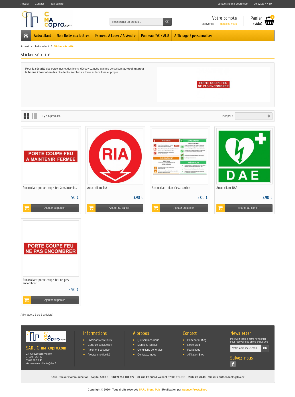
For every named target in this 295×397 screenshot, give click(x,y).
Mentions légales (147, 344)
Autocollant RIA (97, 188)
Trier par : (227, 116)
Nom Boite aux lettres (73, 35)
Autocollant (42, 35)
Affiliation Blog (195, 354)
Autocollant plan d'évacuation (171, 188)
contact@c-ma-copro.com (233, 3)
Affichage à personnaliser (193, 35)
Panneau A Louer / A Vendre (115, 35)
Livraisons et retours (99, 339)
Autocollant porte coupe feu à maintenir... (50, 188)
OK (167, 21)
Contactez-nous (146, 354)
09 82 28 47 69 (263, 3)
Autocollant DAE (226, 188)
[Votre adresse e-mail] (245, 348)
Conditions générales (150, 349)
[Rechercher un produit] (136, 22)
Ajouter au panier (44, 208)
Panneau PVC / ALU (155, 35)
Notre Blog (193, 344)
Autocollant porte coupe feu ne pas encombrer (46, 281)
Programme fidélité (98, 354)
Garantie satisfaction (99, 344)
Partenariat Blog (196, 339)
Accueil (25, 46)
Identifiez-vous (228, 24)
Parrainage (193, 349)
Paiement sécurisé (98, 349)
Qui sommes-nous (148, 339)
